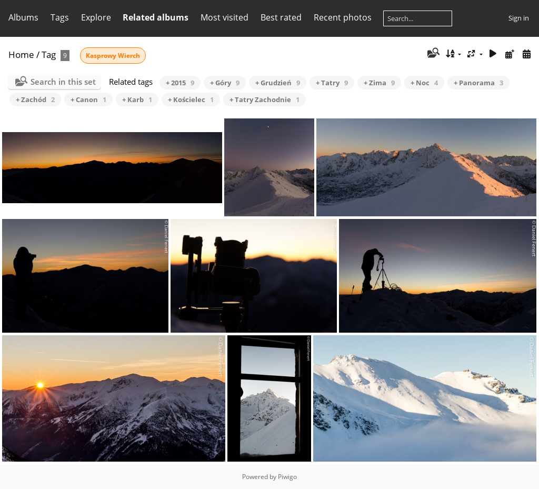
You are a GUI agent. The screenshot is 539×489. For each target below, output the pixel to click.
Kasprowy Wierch (113, 55)
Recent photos (343, 17)
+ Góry (224, 82)
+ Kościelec (191, 99)
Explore (96, 17)
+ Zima (379, 82)
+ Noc (424, 82)
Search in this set (63, 81)
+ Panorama (478, 82)
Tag (49, 54)
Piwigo (287, 476)
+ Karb (137, 99)
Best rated (281, 17)
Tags (60, 17)
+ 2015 (180, 82)
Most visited (224, 17)
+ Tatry (332, 82)
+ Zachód (35, 99)
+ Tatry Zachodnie (264, 99)
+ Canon (88, 99)
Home (21, 54)
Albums (23, 17)
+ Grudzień (277, 82)
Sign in (518, 18)
